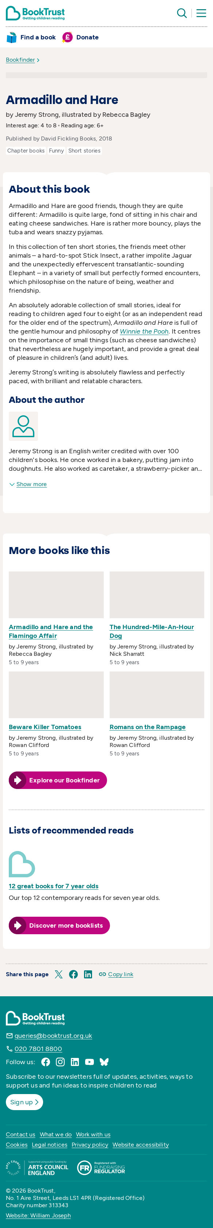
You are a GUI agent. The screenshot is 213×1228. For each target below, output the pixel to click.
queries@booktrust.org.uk (53, 1036)
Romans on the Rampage (148, 727)
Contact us (20, 1134)
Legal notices (49, 1144)
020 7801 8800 (38, 1049)
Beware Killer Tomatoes (45, 727)
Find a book (38, 37)
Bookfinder (20, 59)
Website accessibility (140, 1144)
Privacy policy (90, 1144)
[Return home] (35, 13)
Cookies (16, 1144)
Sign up (25, 1102)
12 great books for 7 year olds (53, 886)
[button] (58, 974)
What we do (56, 1134)
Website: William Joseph (38, 1215)
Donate (87, 37)
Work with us (93, 1134)
